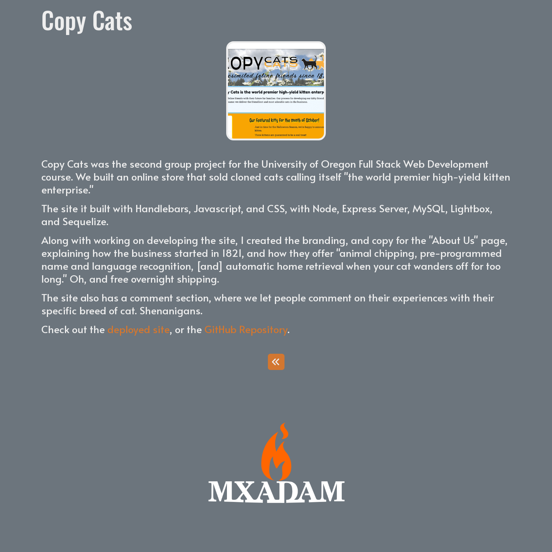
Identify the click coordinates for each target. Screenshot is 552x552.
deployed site (138, 329)
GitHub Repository (245, 329)
